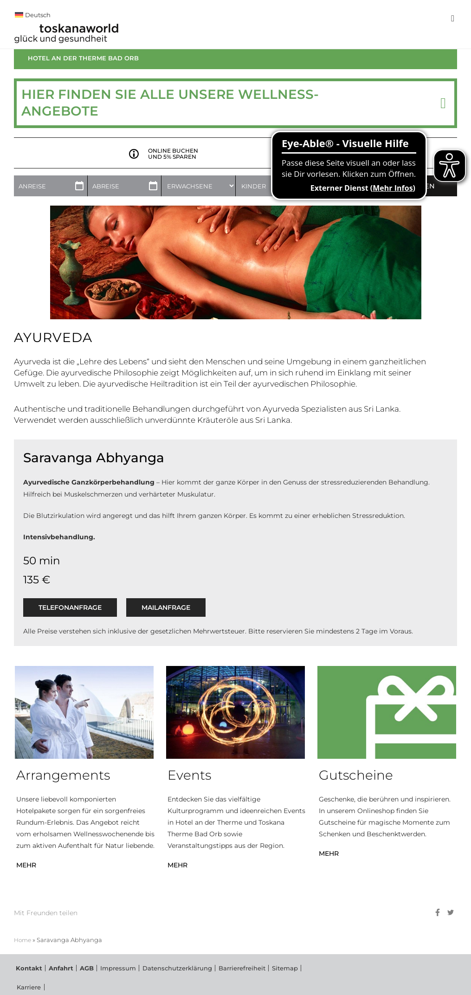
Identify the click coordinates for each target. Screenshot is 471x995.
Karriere (278, 979)
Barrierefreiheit (213, 979)
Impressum (103, 979)
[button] (443, 113)
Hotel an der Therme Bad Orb (83, 68)
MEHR (26, 875)
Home (23, 950)
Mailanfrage (166, 618)
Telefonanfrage (70, 618)
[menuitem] (213, 14)
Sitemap (250, 979)
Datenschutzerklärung (155, 979)
